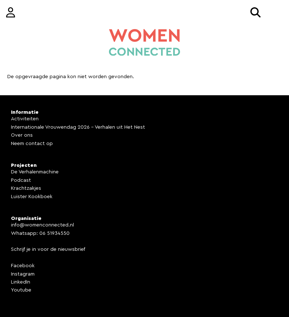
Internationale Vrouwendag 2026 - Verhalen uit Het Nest (78, 127)
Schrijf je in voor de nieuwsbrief (48, 249)
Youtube (21, 290)
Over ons (22, 135)
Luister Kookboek (31, 196)
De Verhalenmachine (35, 171)
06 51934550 (54, 233)
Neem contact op (32, 143)
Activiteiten (25, 118)
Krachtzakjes (26, 188)
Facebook (23, 265)
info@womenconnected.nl (42, 225)
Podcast (21, 180)
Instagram (23, 274)
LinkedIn (20, 282)
